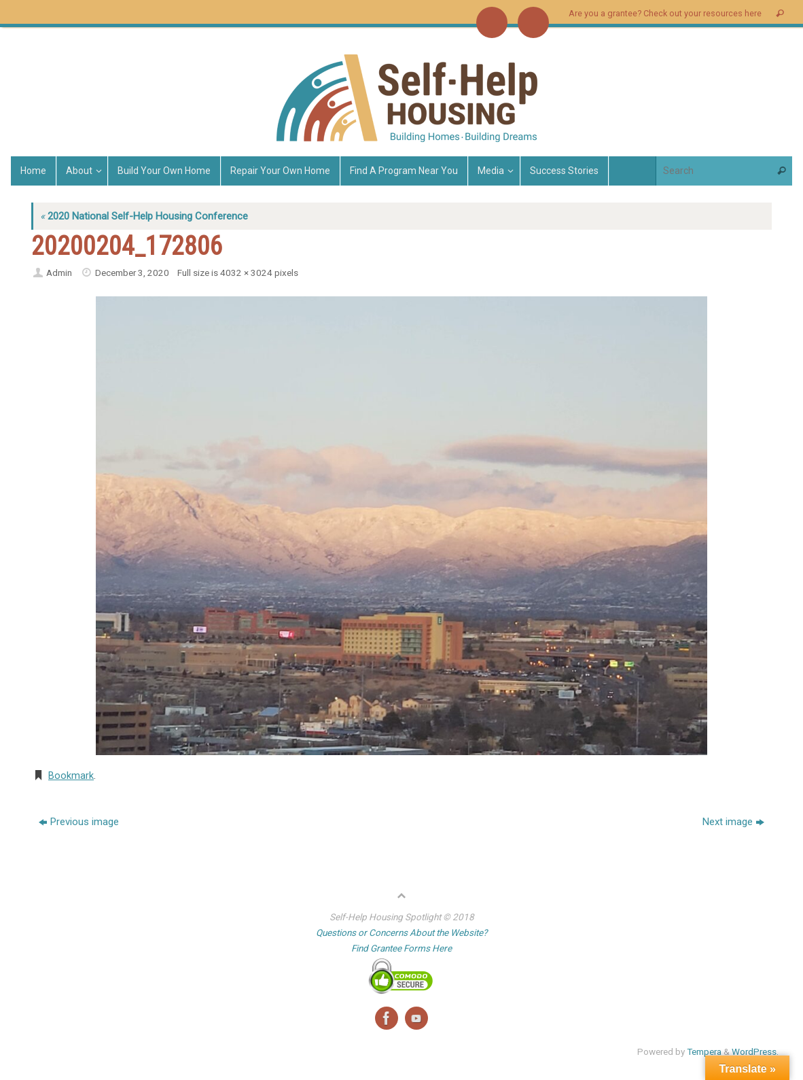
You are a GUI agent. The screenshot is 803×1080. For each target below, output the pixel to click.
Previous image (79, 822)
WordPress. (755, 1051)
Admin (59, 272)
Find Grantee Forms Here (401, 948)
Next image (733, 822)
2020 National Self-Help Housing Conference (144, 216)
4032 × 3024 (246, 272)
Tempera (704, 1051)
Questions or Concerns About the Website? (401, 932)
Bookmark (71, 775)
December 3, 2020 (132, 272)
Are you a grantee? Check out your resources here (665, 13)
